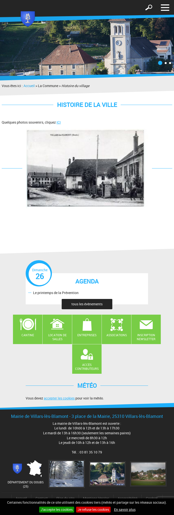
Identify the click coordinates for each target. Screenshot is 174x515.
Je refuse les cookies (93, 509)
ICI (59, 122)
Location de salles (57, 337)
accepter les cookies (59, 398)
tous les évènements (87, 304)
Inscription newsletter (146, 337)
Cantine (28, 335)
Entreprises (86, 335)
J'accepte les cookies (57, 509)
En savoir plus (125, 509)
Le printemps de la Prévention (56, 292)
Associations (116, 335)
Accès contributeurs (87, 367)
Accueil (29, 85)
